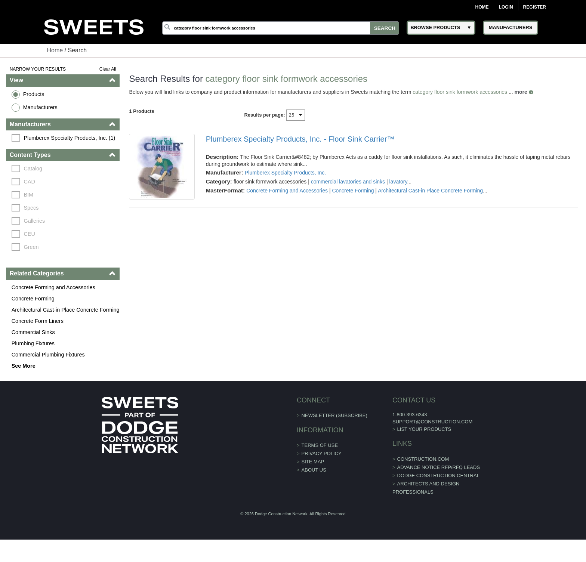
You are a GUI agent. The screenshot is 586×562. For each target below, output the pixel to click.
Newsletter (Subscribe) (334, 415)
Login (506, 7)
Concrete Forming (33, 299)
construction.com (423, 459)
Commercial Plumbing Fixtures (48, 355)
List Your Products (424, 429)
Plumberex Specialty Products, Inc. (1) (69, 138)
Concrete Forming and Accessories (53, 287)
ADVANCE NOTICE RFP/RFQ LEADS (438, 467)
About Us (314, 470)
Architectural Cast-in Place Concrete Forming (66, 310)
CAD (29, 182)
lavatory (398, 182)
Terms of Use (320, 445)
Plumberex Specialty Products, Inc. (285, 173)
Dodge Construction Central (438, 475)
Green (31, 247)
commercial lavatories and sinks (348, 182)
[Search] (280, 28)
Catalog (33, 169)
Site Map (313, 461)
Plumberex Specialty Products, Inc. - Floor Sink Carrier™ (300, 139)
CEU (29, 234)
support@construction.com (432, 421)
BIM (29, 195)
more (521, 92)
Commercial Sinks (33, 332)
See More (24, 366)
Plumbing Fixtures (33, 343)
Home (482, 7)
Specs (31, 208)
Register (534, 7)
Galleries (34, 221)
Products (33, 94)
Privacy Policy (322, 453)
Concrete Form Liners (38, 321)
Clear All (107, 69)
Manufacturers (40, 107)
